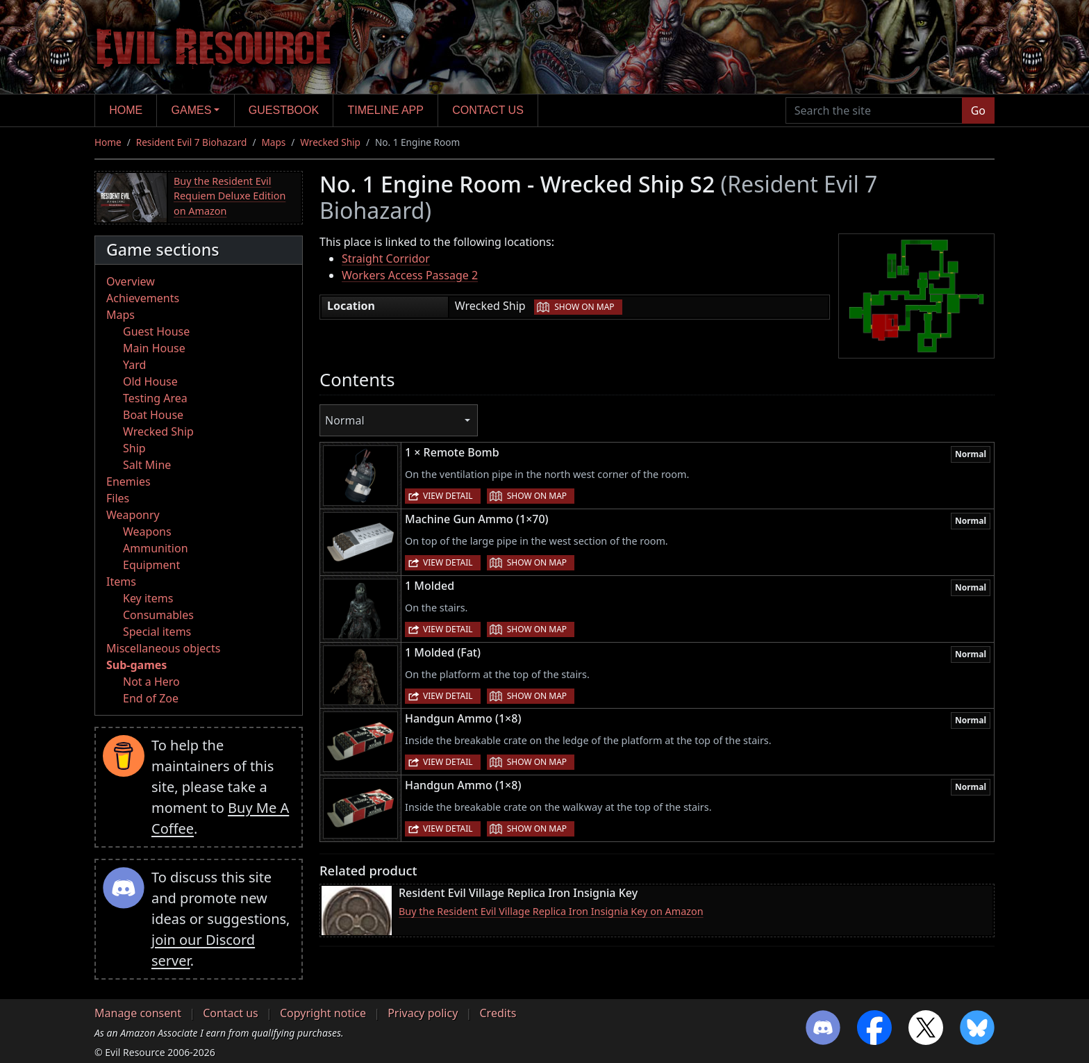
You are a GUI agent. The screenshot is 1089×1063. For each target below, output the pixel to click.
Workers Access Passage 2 (410, 275)
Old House (150, 381)
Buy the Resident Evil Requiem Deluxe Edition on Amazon (229, 195)
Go (978, 110)
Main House (154, 348)
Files (117, 498)
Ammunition (155, 548)
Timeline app (386, 110)
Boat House (153, 414)
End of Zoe (150, 698)
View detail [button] (448, 496)
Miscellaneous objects (163, 648)
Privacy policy (423, 1013)
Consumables (158, 615)
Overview (130, 281)
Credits (497, 1013)
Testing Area (155, 398)
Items (121, 581)
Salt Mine (147, 464)
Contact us (488, 110)
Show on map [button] (584, 307)
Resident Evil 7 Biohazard (191, 142)
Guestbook (284, 110)
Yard (134, 364)
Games (192, 110)
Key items (148, 598)
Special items (157, 631)
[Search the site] (874, 110)
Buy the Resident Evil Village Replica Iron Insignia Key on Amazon (551, 911)
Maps (273, 142)
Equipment (151, 564)
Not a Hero (151, 681)
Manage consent (137, 1013)
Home (125, 110)
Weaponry (133, 514)
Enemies (128, 481)
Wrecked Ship (330, 142)
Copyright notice (323, 1013)
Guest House (156, 331)
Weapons (147, 531)
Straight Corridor (386, 258)
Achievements (142, 298)
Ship (134, 448)
